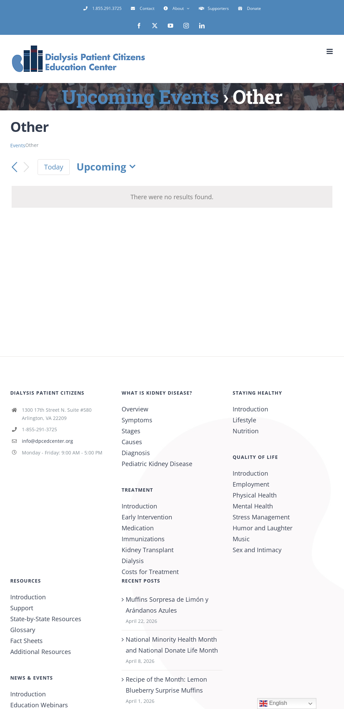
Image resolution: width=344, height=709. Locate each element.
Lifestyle (244, 420)
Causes (132, 442)
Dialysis (133, 561)
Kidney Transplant (148, 550)
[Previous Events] (14, 167)
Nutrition (246, 431)
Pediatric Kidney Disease (157, 464)
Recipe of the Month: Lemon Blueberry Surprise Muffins (166, 684)
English (273, 703)
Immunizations (143, 539)
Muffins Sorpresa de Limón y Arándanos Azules (167, 604)
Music (241, 539)
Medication (138, 528)
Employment (251, 484)
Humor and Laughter (262, 528)
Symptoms (137, 420)
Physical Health (255, 495)
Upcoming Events (140, 96)
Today (53, 167)
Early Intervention (147, 517)
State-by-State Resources (45, 619)
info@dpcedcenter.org (47, 441)
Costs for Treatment (150, 572)
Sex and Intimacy (257, 550)
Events (17, 145)
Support (21, 608)
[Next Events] (27, 167)
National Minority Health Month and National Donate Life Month (172, 644)
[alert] (172, 197)
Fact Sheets (26, 641)
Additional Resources (40, 651)
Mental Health (253, 506)
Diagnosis (136, 453)
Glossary (22, 630)
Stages (131, 431)
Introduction (139, 506)
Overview (135, 409)
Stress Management (261, 517)
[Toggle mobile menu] (330, 51)
